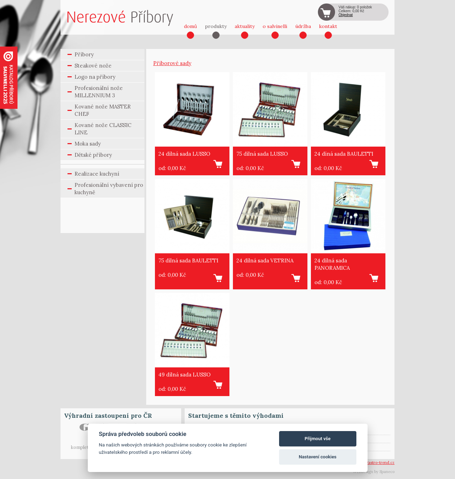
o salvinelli (275, 26)
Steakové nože (93, 65)
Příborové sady (172, 63)
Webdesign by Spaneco (373, 471)
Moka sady (87, 143)
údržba (303, 26)
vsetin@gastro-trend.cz (373, 462)
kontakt (328, 26)
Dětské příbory (93, 155)
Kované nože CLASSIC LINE (102, 129)
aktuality (245, 26)
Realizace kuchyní (96, 173)
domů (190, 26)
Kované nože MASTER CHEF (102, 110)
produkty (216, 26)
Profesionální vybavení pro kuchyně (108, 189)
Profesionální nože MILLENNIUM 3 (98, 92)
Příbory (84, 54)
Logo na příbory (94, 76)
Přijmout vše (317, 438)
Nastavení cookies (317, 456)
